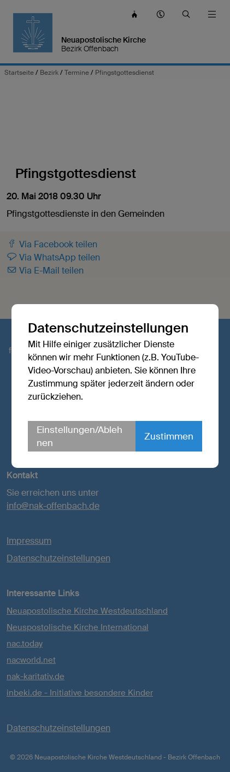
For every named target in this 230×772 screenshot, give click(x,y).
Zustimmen (168, 436)
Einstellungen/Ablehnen (79, 436)
